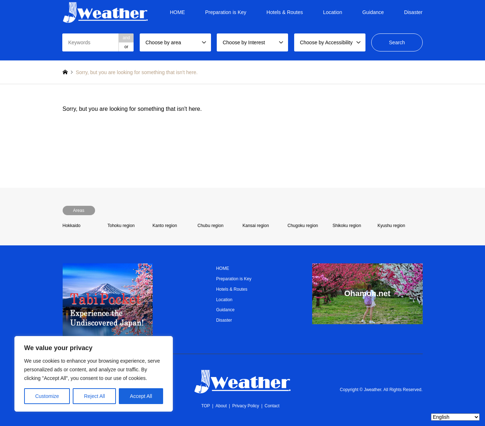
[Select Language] (455, 417)
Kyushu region (391, 225)
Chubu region (211, 225)
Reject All (94, 396)
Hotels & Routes (284, 12)
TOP (205, 405)
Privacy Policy (245, 405)
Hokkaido (72, 225)
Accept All (141, 396)
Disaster (413, 12)
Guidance (373, 12)
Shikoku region (347, 225)
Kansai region (256, 225)
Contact (272, 405)
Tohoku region (121, 225)
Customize (47, 396)
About (220, 405)
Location (332, 12)
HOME (177, 12)
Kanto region (165, 225)
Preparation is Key (225, 12)
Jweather (372, 389)
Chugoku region (303, 225)
